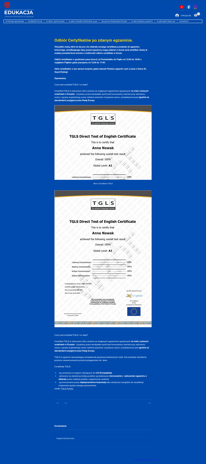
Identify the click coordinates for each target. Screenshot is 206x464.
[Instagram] (195, 6)
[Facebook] (188, 6)
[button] (197, 14)
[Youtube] (181, 6)
